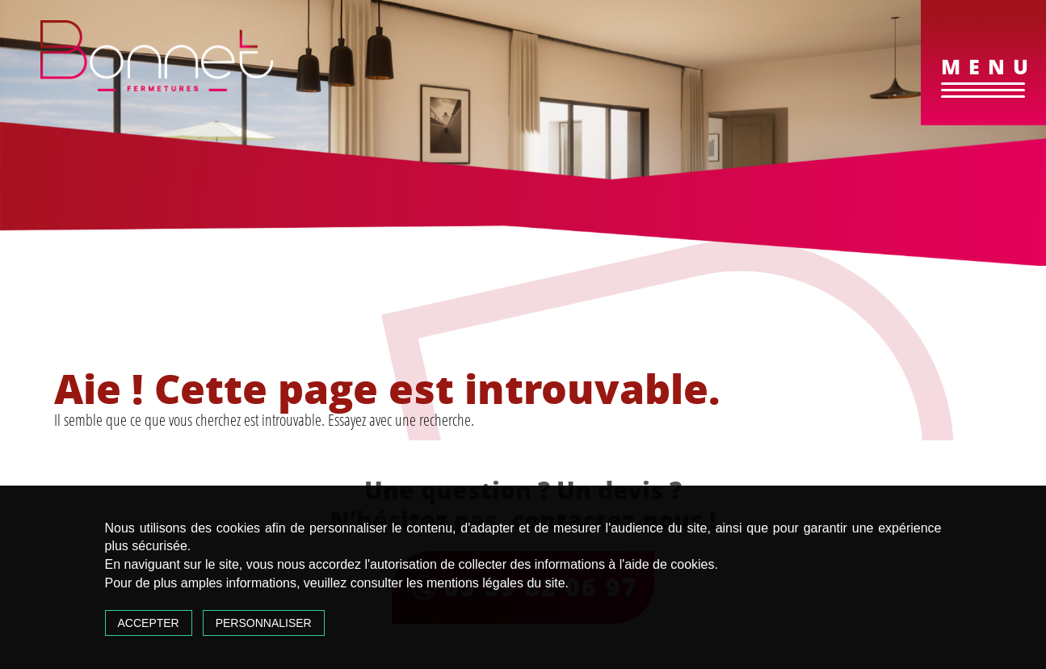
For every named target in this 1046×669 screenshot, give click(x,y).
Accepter (148, 622)
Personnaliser (264, 622)
